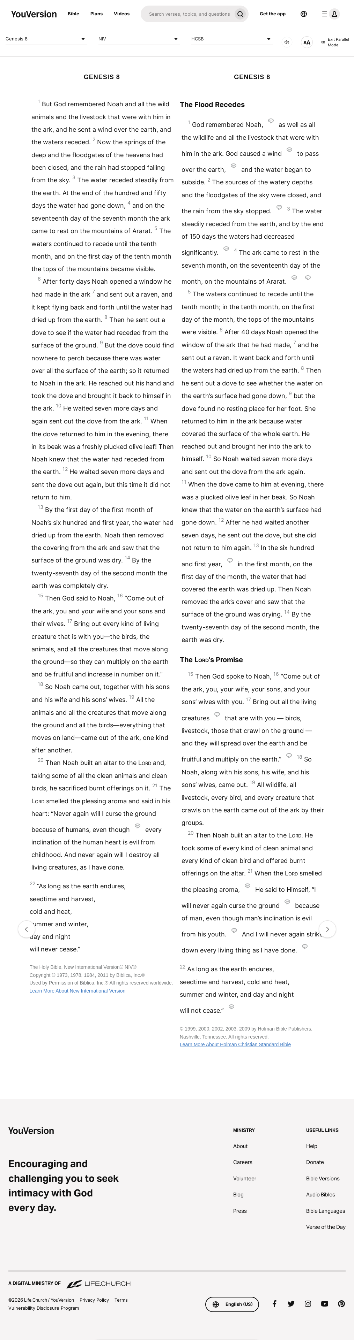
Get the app (273, 13)
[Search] (186, 14)
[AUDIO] (287, 42)
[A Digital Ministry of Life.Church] (177, 1280)
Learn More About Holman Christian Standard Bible (235, 1044)
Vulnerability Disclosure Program (43, 1308)
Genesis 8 (46, 39)
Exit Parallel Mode (335, 42)
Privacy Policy (94, 1300)
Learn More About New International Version (78, 991)
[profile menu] (329, 14)
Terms (121, 1300)
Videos (122, 13)
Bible (73, 13)
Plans (96, 13)
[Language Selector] (304, 14)
